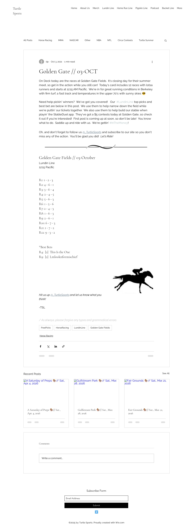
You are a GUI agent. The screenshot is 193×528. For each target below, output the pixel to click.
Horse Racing (45, 40)
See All (166, 373)
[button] (165, 40)
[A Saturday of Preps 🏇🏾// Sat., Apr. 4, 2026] (46, 391)
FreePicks (46, 327)
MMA (60, 40)
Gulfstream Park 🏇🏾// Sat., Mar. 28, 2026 (95, 411)
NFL (109, 40)
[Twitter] (96, 512)
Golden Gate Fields (100, 327)
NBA (99, 40)
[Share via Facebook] (40, 346)
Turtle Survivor (146, 40)
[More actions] (152, 62)
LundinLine (79, 327)
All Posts (27, 40)
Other (87, 40)
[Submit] (96, 505)
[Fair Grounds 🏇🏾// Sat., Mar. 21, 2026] (146, 391)
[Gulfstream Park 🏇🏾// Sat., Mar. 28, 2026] (96, 391)
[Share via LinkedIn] (55, 346)
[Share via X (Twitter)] (48, 346)
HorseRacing (62, 327)
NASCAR (74, 40)
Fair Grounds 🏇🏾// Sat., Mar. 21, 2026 (145, 411)
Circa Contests (125, 40)
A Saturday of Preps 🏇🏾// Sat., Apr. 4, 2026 (44, 411)
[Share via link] (63, 346)
